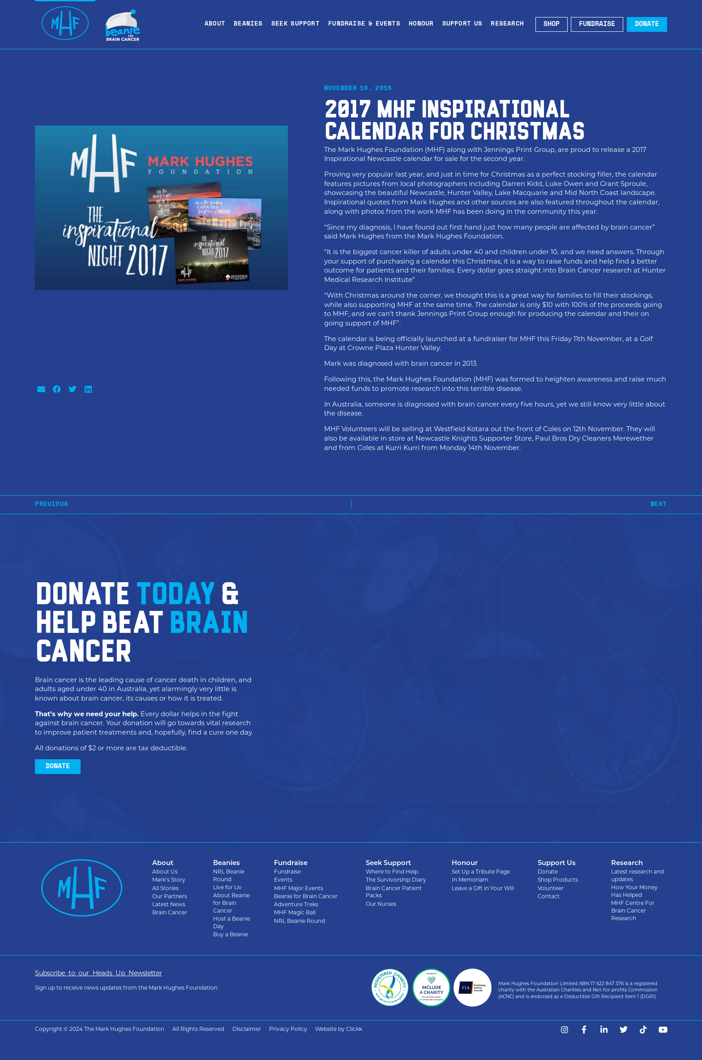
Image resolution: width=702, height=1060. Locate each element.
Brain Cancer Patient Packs (394, 892)
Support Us (464, 24)
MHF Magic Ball (295, 912)
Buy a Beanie (230, 934)
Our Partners (169, 896)
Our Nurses (381, 903)
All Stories (165, 888)
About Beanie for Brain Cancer (231, 903)
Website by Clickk (338, 1028)
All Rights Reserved (198, 1028)
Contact (549, 896)
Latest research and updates (637, 875)
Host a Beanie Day (231, 922)
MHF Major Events (298, 888)
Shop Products (558, 879)
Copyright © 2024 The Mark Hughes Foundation (99, 1028)
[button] (41, 389)
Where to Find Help (392, 871)
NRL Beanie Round (228, 875)
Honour (423, 24)
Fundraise (287, 871)
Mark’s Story (168, 879)
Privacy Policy (288, 1028)
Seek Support (297, 24)
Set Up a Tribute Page (481, 871)
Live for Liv (227, 887)
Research (509, 24)
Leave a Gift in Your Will (483, 888)
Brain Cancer (169, 912)
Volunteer (551, 888)
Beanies (250, 24)
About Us (165, 871)
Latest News (168, 904)
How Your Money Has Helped (634, 891)
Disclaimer (246, 1028)
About (217, 24)
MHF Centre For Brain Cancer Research (633, 911)
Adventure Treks (296, 904)
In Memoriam (470, 879)
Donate (548, 871)
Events (283, 879)
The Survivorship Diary (396, 879)
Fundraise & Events (366, 24)
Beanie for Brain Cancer (306, 896)
